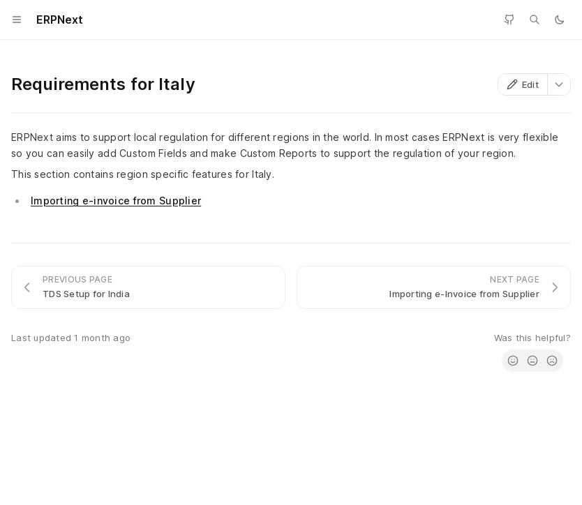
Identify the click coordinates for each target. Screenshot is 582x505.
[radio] (513, 360)
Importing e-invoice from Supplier (116, 200)
